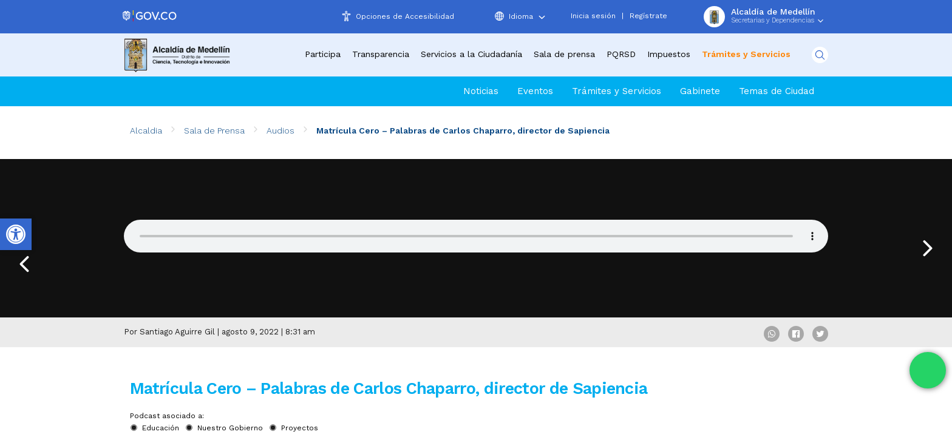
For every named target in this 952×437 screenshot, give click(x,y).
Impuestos (668, 54)
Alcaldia (146, 130)
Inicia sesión (593, 16)
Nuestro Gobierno (230, 428)
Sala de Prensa (214, 130)
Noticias (480, 91)
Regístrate (648, 16)
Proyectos (299, 428)
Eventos (535, 91)
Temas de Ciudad (776, 91)
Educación (160, 428)
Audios (280, 130)
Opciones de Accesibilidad (405, 16)
